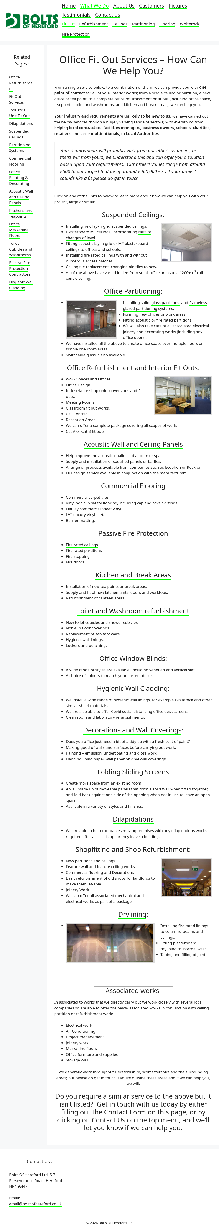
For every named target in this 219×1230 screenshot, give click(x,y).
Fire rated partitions (84, 550)
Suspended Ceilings (132, 214)
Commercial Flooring (133, 485)
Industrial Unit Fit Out (19, 112)
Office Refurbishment (21, 82)
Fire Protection (76, 34)
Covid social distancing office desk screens (149, 711)
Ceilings (119, 24)
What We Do (94, 6)
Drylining (132, 914)
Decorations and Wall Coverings (132, 729)
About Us (124, 6)
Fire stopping (78, 556)
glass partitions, (165, 302)
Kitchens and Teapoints (21, 213)
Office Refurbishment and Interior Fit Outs (132, 367)
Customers (151, 6)
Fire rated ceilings (82, 544)
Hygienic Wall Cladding (132, 688)
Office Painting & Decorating (19, 177)
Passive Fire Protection (133, 533)
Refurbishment (93, 24)
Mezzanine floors (81, 1048)
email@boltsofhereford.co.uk (35, 1203)
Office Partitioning (132, 291)
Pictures (178, 6)
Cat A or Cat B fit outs (85, 431)
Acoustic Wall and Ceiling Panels (133, 444)
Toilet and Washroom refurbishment (133, 610)
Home (69, 6)
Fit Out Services (16, 99)
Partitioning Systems (20, 147)
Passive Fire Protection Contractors (20, 268)
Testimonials (76, 15)
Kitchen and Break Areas (133, 574)
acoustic (142, 320)
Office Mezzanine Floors (18, 229)
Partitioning (143, 24)
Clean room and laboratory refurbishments (105, 717)
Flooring (167, 24)
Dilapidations (133, 819)
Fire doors (75, 562)
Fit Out (68, 24)
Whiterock (189, 24)
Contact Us (107, 15)
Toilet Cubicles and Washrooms (20, 249)
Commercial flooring (84, 872)
